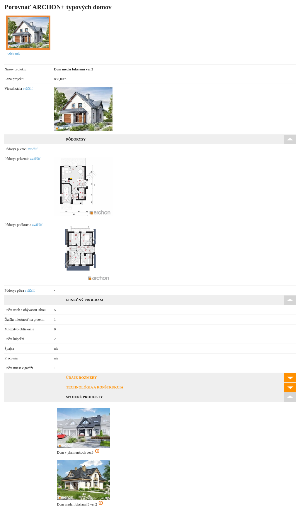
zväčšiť (28, 89)
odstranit (14, 53)
